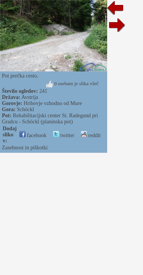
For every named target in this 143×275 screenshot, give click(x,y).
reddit (91, 135)
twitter (63, 135)
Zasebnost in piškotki (25, 147)
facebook (33, 135)
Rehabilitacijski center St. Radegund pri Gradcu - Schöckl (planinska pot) (50, 119)
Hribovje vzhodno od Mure (53, 103)
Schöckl (25, 109)
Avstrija (29, 97)
